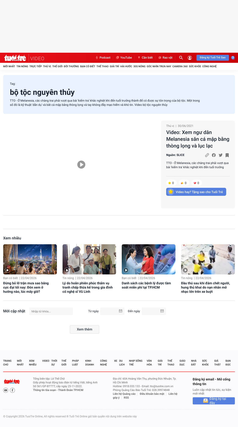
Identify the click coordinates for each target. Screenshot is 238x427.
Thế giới (57, 66)
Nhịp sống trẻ (135, 362)
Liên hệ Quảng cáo (124, 394)
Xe (115, 360)
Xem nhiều (12, 238)
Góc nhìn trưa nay (159, 66)
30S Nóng (139, 66)
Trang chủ (7, 362)
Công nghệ (209, 66)
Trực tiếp (35, 66)
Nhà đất (193, 362)
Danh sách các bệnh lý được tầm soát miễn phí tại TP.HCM (146, 285)
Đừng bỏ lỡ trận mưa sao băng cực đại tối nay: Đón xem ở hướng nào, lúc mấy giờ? (26, 287)
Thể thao (102, 66)
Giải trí (114, 66)
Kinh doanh (89, 362)
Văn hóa (149, 362)
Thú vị (47, 66)
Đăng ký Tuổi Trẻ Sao (213, 57)
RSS (126, 397)
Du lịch (122, 362)
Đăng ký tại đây (218, 400)
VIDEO (37, 59)
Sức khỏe (195, 66)
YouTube (124, 58)
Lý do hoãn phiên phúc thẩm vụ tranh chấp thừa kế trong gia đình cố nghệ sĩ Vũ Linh (88, 287)
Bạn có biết (87, 66)
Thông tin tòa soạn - (45, 390)
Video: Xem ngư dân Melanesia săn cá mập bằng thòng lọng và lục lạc (197, 139)
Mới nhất (9, 66)
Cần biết (145, 58)
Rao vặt (165, 58)
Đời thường (71, 66)
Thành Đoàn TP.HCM (70, 390)
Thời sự (54, 362)
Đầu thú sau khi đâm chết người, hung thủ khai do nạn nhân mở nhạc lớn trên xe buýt (205, 287)
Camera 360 (180, 66)
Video (45, 360)
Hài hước (126, 66)
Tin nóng (22, 66)
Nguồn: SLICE (175, 155)
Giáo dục (183, 362)
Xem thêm (84, 329)
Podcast (103, 58)
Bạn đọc (228, 362)
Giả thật (217, 362)
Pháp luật (75, 362)
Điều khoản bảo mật (152, 394)
